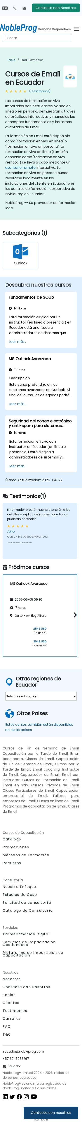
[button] (74, 615)
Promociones (16, 847)
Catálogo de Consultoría (28, 910)
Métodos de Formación (26, 855)
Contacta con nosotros (51, 1112)
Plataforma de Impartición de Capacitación (33, 954)
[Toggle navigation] (76, 28)
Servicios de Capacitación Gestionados (29, 943)
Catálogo (12, 839)
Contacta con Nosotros (56, 7)
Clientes (11, 1002)
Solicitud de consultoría (27, 902)
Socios (9, 994)
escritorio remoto (20, 167)
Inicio (11, 60)
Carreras (12, 1018)
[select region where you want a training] (41, 696)
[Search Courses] (37, 38)
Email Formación (32, 60)
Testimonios (15, 1010)
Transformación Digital (26, 934)
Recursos (12, 863)
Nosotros (12, 979)
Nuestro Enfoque (19, 886)
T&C (7, 1034)
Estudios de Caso (20, 894)
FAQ (7, 1026)
